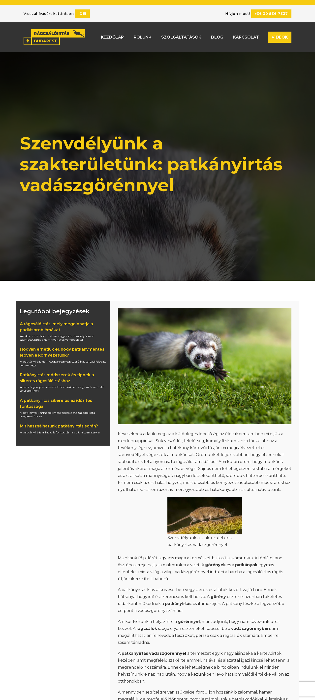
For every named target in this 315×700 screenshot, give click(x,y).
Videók (280, 36)
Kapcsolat (246, 36)
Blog (217, 36)
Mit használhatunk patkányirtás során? (59, 426)
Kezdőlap (112, 36)
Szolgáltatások (181, 36)
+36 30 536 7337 (271, 13)
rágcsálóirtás (258, 571)
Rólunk (142, 36)
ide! (82, 13)
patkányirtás (134, 589)
